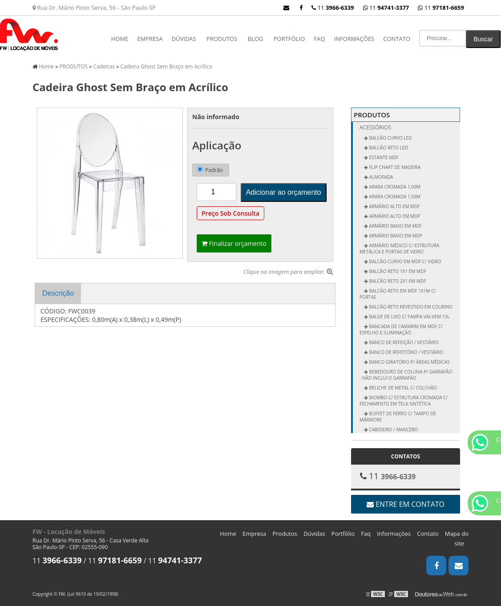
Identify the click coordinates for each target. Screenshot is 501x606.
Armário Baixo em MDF (395, 226)
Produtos (284, 534)
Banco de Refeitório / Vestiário (405, 352)
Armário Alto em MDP (394, 216)
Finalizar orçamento (234, 243)
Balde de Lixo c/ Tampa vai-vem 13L (408, 316)
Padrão (210, 170)
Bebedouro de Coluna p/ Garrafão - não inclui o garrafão (406, 375)
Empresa (149, 39)
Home (120, 39)
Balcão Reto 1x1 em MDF (397, 271)
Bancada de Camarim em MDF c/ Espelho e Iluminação (401, 329)
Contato (396, 39)
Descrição (58, 293)
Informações (354, 39)
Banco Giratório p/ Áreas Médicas (409, 362)
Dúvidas (184, 39)
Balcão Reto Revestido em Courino (410, 307)
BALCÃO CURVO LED (390, 138)
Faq (319, 39)
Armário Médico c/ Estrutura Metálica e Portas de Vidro (399, 248)
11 (441, 8)
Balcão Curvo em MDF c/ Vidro (404, 261)
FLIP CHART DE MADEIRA (394, 167)
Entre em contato (405, 504)
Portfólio (289, 39)
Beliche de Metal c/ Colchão (402, 388)
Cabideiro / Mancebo (393, 429)
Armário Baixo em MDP (395, 236)
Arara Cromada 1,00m (394, 187)
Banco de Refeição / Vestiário (403, 342)
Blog (255, 39)
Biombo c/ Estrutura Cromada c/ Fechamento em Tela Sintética (404, 400)
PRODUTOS (221, 39)
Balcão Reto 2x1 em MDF (397, 281)
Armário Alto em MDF (394, 206)
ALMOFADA (380, 177)
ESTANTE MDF (383, 157)
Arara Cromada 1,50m (394, 196)
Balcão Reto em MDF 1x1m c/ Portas (398, 294)
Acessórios (375, 127)
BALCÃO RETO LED (388, 147)
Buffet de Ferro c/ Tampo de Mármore (398, 416)
